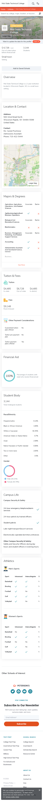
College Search (28, 742)
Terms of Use (8, 786)
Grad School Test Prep (11, 746)
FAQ (24, 783)
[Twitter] (13, 691)
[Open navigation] (38, 3)
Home (3, 9)
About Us (26, 775)
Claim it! (36, 41)
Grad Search (27, 746)
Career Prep (7, 750)
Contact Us (27, 779)
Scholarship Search (30, 750)
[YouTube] (24, 691)
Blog (24, 787)
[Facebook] (19, 691)
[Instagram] (30, 691)
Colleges (11, 9)
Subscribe (21, 724)
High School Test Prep (11, 758)
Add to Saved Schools (21, 68)
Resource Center (29, 754)
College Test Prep (9, 742)
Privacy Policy (8, 783)
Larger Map (33, 183)
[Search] (33, 3)
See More (21, 265)
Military (6, 754)
